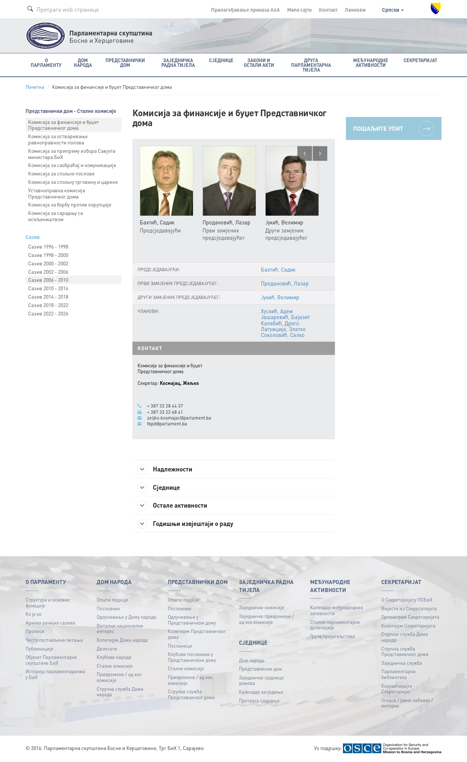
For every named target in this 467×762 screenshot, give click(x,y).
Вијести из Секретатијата (409, 609)
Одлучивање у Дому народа (126, 617)
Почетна (35, 87)
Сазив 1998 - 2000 (48, 254)
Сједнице (160, 487)
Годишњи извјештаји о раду (187, 524)
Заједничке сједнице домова (261, 681)
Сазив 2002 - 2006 (48, 271)
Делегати (107, 649)
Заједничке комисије (261, 608)
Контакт (328, 9)
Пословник (108, 609)
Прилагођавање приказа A (245, 9)
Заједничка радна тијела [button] (178, 62)
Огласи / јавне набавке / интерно (407, 704)
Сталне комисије (115, 666)
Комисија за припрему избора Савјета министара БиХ (71, 153)
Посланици (180, 646)
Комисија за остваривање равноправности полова (58, 139)
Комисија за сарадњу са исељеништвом (55, 215)
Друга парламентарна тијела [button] (311, 65)
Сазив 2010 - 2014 (48, 288)
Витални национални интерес (120, 629)
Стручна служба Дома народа (120, 692)
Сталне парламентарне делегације (335, 625)
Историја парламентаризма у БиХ (55, 675)
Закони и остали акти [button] (259, 62)
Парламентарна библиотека (398, 675)
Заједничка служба (401, 663)
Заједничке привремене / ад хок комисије (266, 620)
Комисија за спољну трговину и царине (73, 181)
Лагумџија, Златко (283, 329)
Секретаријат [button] (420, 60)
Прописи (35, 632)
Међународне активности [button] (370, 62)
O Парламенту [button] (46, 62)
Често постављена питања (54, 640)
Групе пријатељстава (332, 637)
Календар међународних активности (336, 611)
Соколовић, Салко (282, 334)
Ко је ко (34, 614)
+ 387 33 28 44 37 (165, 406)
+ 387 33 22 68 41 (165, 412)
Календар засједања (261, 692)
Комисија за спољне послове (61, 173)
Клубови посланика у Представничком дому (192, 658)
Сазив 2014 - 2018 (48, 296)
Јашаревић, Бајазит (285, 317)
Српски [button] (393, 9)
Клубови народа (114, 658)
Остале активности (174, 506)
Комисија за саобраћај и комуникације (72, 165)
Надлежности (166, 469)
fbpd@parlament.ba (167, 424)
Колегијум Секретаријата (408, 626)
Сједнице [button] (221, 60)
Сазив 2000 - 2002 (48, 263)
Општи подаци (112, 600)
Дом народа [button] (83, 62)
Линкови (355, 9)
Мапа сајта (299, 9)
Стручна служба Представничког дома (191, 695)
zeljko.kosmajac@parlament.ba (179, 418)
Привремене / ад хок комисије (119, 678)
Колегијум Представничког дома (197, 635)
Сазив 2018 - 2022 (48, 305)
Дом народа (252, 661)
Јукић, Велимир (280, 297)
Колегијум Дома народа (122, 640)
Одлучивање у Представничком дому (192, 620)
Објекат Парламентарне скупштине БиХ (51, 661)
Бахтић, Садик (278, 269)
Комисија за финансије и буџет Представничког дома (63, 124)
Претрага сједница (259, 701)
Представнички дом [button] (125, 62)
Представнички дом (260, 669)
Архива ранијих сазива (50, 623)
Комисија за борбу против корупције (69, 204)
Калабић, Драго (279, 323)
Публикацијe (39, 649)
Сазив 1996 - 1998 (48, 246)
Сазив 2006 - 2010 (48, 279)
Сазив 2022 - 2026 (48, 313)
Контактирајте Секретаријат (396, 689)
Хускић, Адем (276, 311)
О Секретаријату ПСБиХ (406, 600)
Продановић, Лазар (284, 283)
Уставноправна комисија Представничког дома (56, 193)
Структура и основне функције (48, 603)
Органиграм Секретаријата (410, 617)
